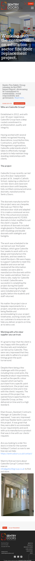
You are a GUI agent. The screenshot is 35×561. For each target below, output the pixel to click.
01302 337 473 (7, 103)
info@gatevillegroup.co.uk (12, 468)
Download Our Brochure (19, 103)
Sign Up (4, 527)
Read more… (20, 98)
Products (30, 545)
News (31, 553)
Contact (30, 3)
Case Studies (29, 551)
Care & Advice (29, 549)
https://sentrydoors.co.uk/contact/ (16, 453)
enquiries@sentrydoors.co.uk (7, 553)
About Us (30, 543)
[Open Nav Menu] (32, 8)
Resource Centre (28, 547)
